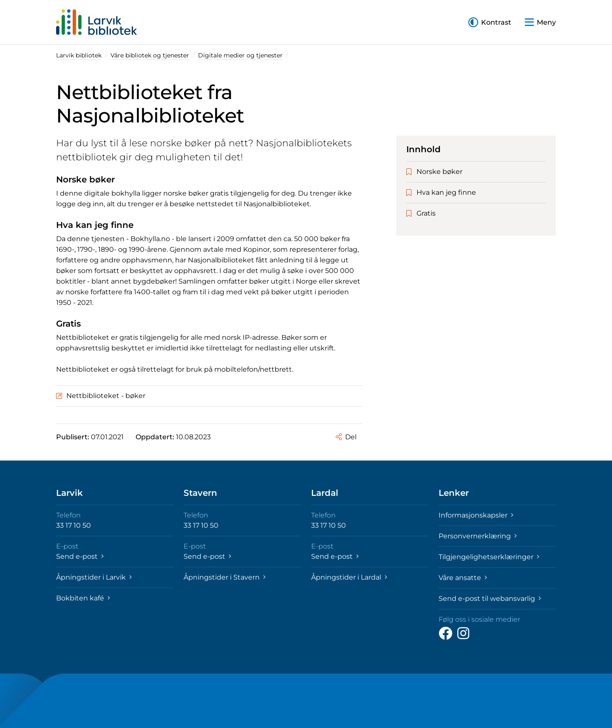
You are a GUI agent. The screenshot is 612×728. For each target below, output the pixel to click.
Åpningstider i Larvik (94, 577)
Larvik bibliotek (79, 55)
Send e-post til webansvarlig (490, 598)
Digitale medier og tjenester (240, 55)
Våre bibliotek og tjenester (149, 55)
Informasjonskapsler (476, 515)
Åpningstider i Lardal (349, 577)
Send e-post (80, 556)
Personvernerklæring (478, 536)
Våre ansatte (463, 578)
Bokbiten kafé (83, 598)
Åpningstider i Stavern (225, 577)
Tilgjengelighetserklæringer (489, 557)
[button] (489, 22)
